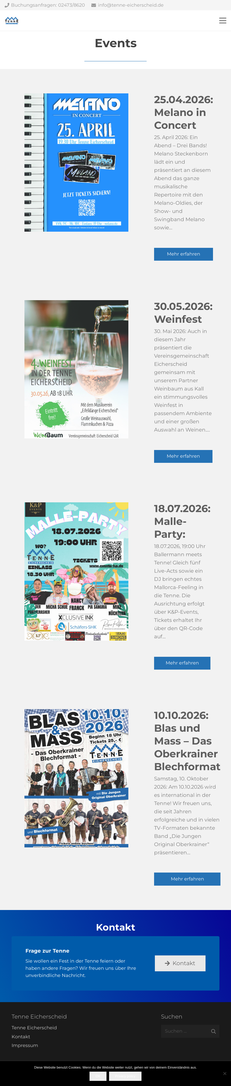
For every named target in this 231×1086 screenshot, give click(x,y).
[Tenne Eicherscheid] (12, 20)
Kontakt (21, 1037)
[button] (223, 20)
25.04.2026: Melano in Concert (183, 112)
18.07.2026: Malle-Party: (182, 521)
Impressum (25, 1045)
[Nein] (224, 1073)
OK (97, 1076)
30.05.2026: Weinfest (183, 312)
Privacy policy (125, 1076)
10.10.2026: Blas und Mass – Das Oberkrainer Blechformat (187, 741)
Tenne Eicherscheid (34, 1028)
